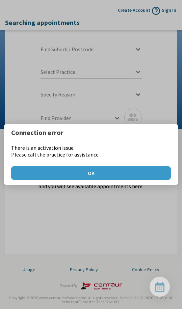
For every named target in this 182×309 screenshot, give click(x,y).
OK (91, 173)
